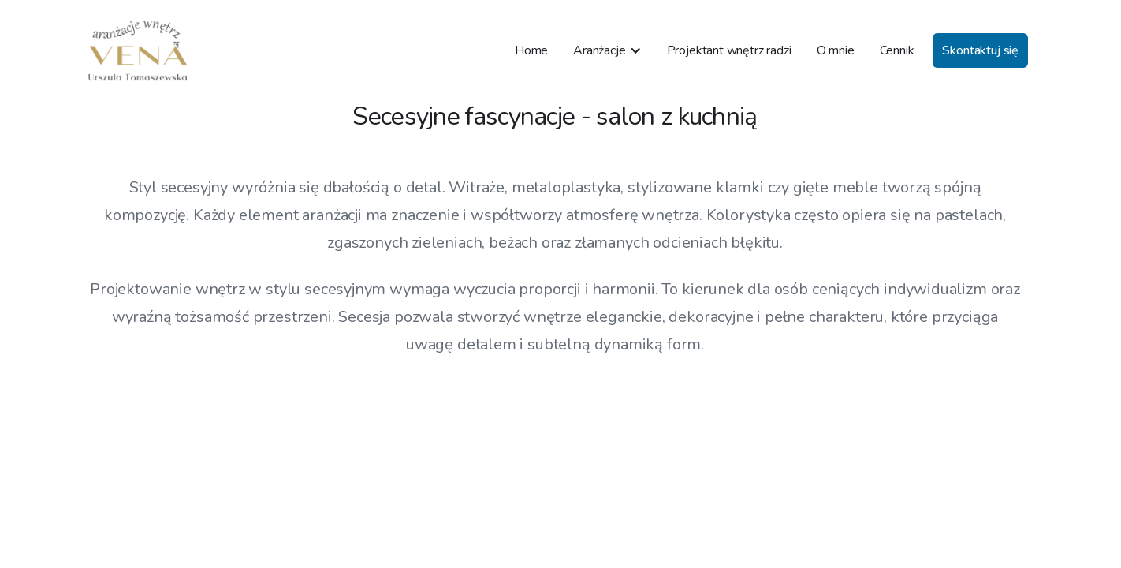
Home (531, 50)
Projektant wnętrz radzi (729, 50)
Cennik (897, 50)
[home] (138, 50)
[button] (607, 50)
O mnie (836, 50)
